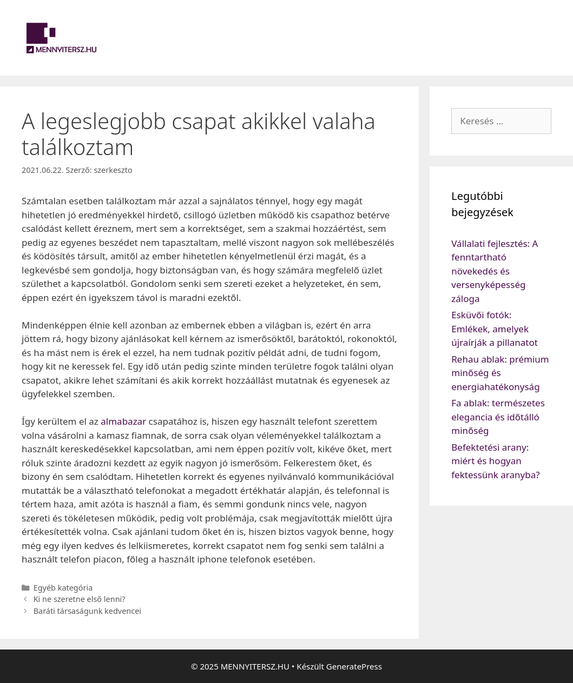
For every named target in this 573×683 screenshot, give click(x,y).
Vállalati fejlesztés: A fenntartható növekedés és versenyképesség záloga (494, 271)
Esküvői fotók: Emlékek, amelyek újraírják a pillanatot (494, 329)
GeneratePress (354, 666)
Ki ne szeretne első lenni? (80, 599)
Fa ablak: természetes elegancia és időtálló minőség (498, 417)
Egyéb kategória (63, 587)
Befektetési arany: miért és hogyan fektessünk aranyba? (495, 461)
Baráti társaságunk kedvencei (87, 611)
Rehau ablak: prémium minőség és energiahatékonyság (500, 373)
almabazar (123, 421)
